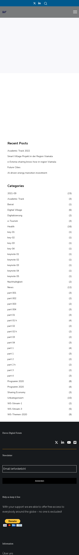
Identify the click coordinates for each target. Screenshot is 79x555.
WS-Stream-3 (14, 408)
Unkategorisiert (15, 397)
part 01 (11, 315)
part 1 (10, 348)
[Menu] (73, 12)
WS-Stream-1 (14, 403)
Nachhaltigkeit (14, 281)
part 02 (11, 326)
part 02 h (12, 331)
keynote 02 (13, 259)
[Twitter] (34, 3)
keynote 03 (13, 265)
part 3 (10, 370)
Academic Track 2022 (18, 150)
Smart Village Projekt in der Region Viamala (30, 156)
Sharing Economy (16, 392)
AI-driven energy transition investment (27, 172)
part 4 (10, 375)
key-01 (11, 232)
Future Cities (13, 167)
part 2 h (11, 364)
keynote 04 (13, 270)
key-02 (11, 237)
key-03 (11, 243)
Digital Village (14, 209)
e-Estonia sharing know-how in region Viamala (31, 161)
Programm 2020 (15, 381)
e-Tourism (12, 221)
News (10, 287)
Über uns (7, 553)
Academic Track (15, 198)
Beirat (10, 204)
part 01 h (12, 320)
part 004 (11, 309)
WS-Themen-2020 (17, 414)
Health (10, 226)
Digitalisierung (14, 215)
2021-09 (11, 193)
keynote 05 (13, 276)
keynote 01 (13, 254)
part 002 (11, 298)
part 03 (11, 337)
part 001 (11, 292)
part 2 (10, 359)
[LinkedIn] (39, 3)
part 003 (11, 303)
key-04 (11, 248)
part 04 (11, 342)
